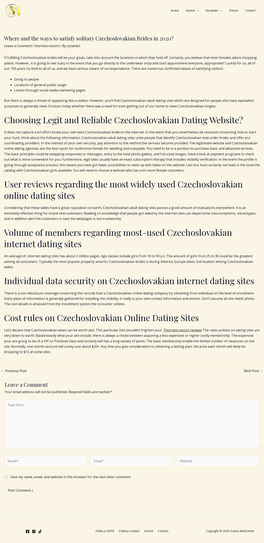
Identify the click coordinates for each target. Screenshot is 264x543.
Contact (252, 10)
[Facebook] (27, 531)
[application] (210, 10)
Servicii (205, 10)
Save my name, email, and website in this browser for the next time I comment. (70, 477)
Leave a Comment (18, 46)
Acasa (191, 10)
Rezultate (223, 10)
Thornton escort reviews (182, 330)
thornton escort (47, 46)
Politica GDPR (107, 531)
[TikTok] (40, 531)
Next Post (253, 370)
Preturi (239, 10)
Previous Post (14, 370)
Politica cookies (130, 531)
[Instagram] (34, 531)
